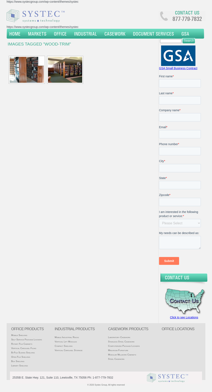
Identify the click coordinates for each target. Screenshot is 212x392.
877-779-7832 (187, 18)
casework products (128, 329)
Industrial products (75, 329)
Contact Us (177, 277)
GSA (185, 34)
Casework (114, 34)
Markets (37, 34)
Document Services (153, 34)
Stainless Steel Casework (121, 341)
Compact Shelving (64, 346)
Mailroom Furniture (118, 350)
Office (60, 34)
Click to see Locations (184, 317)
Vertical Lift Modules (66, 341)
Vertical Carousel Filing (23, 348)
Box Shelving (17, 361)
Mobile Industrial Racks (67, 337)
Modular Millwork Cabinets (122, 354)
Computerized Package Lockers (124, 346)
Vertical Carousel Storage (68, 350)
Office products (27, 329)
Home (14, 34)
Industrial (85, 34)
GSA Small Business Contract (178, 68)
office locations (178, 329)
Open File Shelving (20, 357)
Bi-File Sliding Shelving (23, 352)
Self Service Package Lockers (26, 339)
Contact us (187, 13)
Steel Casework (116, 359)
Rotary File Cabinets (21, 344)
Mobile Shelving (19, 335)
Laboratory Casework (119, 337)
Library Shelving (19, 365)
